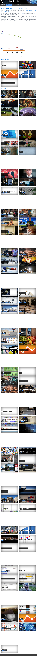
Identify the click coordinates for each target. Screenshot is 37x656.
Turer (14, 4)
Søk (24, 4)
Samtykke (26, 655)
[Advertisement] (18, 122)
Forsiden (3, 4)
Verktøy (19, 4)
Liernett (23, 13)
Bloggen (9, 4)
